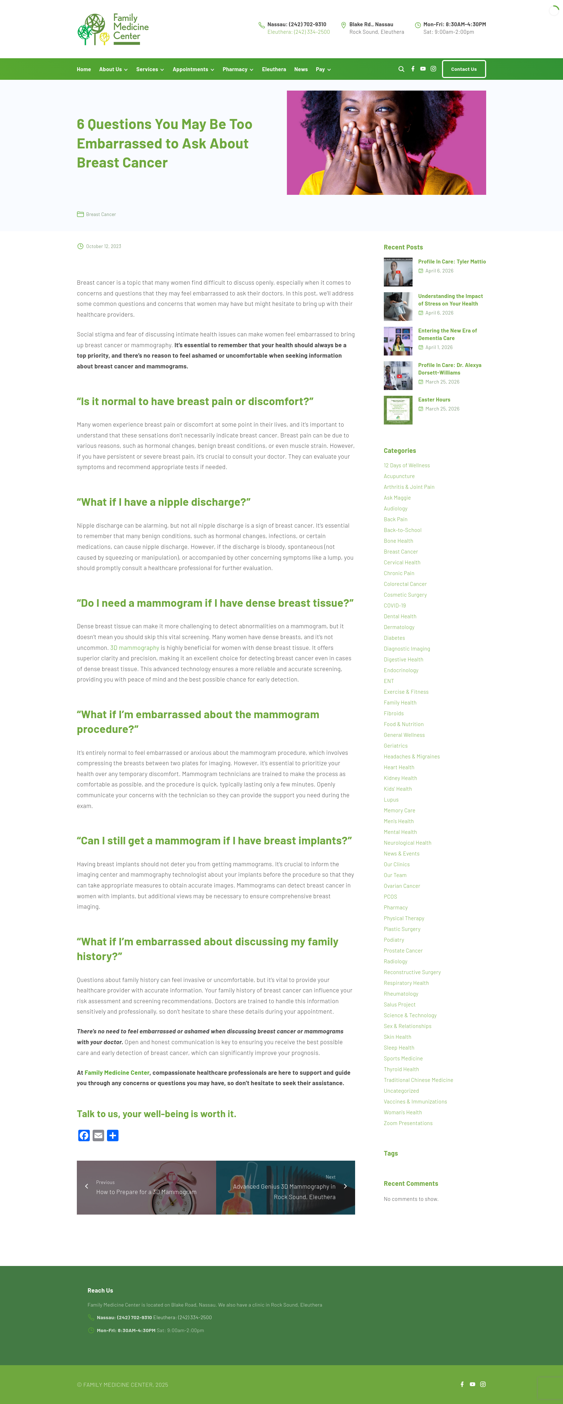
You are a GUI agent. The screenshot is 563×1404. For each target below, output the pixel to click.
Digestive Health (403, 664)
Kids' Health (398, 793)
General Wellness (404, 739)
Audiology (396, 513)
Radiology (396, 966)
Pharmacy (396, 912)
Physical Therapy (404, 922)
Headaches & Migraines (412, 761)
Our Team (395, 879)
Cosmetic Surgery (405, 599)
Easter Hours (434, 403)
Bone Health (398, 545)
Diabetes (394, 642)
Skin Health (397, 1041)
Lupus (391, 804)
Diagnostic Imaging (407, 653)
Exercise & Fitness (406, 696)
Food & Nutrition (404, 728)
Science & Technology (410, 1020)
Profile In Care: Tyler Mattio (452, 265)
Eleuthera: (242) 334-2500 (298, 34)
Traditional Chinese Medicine (418, 1084)
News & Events (402, 858)
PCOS (390, 901)
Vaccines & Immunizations (415, 1106)
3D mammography (134, 651)
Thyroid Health (401, 1073)
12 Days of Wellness (407, 470)
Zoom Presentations (408, 1127)
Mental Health (400, 836)
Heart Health (399, 771)
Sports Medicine (403, 1063)
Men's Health (399, 825)
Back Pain (396, 523)
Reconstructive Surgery (412, 976)
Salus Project (400, 1009)
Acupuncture (399, 480)
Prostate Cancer (403, 955)
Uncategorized (401, 1095)
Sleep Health (399, 1052)
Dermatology (399, 631)
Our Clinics (397, 869)
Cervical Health (402, 567)
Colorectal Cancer (405, 588)
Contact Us (464, 73)
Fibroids (394, 718)
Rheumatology (401, 998)
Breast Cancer (101, 218)
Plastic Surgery (402, 933)
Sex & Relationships (408, 1030)
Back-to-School (403, 534)
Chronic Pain (399, 577)
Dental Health (400, 621)
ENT (389, 685)
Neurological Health (408, 847)
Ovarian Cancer (402, 890)
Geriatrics (396, 750)
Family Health (400, 707)
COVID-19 (395, 610)
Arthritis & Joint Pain (409, 491)
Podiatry (394, 944)
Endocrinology (401, 674)
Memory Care (399, 815)
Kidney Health (400, 782)
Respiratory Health (406, 987)
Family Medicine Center (117, 1076)
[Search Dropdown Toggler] (401, 73)
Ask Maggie (397, 502)
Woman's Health (403, 1117)
